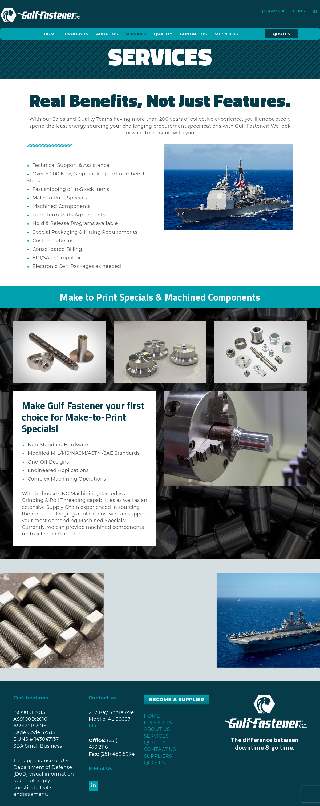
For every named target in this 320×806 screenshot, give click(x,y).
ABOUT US (157, 729)
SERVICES (156, 736)
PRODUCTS (158, 723)
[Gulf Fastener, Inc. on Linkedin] (93, 786)
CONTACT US (160, 749)
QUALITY (155, 742)
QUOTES (154, 763)
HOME (152, 716)
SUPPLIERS (158, 756)
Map (94, 726)
